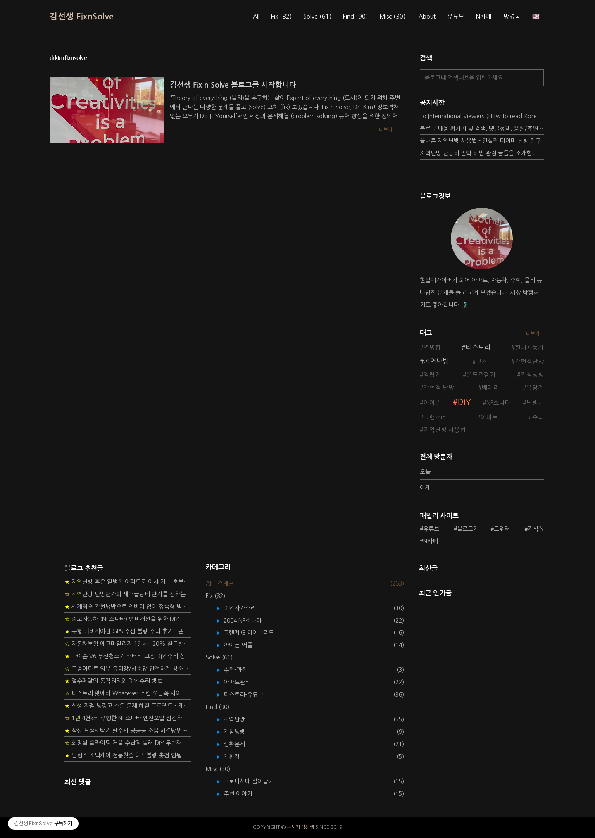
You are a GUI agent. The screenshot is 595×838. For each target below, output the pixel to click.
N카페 (484, 16)
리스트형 (399, 59)
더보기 (533, 333)
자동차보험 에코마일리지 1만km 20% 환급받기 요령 (127, 644)
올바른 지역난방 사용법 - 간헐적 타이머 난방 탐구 (480, 141)
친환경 (237, 756)
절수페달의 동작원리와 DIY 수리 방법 (113, 681)
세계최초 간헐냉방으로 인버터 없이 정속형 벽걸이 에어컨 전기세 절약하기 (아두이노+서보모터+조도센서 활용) (127, 606)
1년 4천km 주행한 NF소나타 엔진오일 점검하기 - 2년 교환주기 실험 (127, 718)
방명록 (512, 16)
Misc (392, 16)
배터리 (490, 387)
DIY (464, 402)
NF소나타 (498, 403)
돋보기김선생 (300, 827)
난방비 (535, 403)
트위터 (502, 529)
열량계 (432, 375)
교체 (482, 361)
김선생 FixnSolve (82, 16)
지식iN (536, 529)
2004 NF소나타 (248, 620)
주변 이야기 (244, 793)
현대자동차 (529, 347)
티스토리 (478, 347)
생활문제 (240, 744)
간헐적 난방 (439, 387)
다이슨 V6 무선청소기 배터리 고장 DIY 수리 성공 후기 (127, 656)
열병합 (432, 347)
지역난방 (436, 361)
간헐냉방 (532, 375)
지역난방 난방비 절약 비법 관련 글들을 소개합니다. (482, 153)
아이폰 (432, 403)
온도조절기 (480, 375)
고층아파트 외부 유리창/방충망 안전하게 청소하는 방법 (127, 668)
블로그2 (466, 529)
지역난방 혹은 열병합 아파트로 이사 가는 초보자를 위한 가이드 (127, 582)
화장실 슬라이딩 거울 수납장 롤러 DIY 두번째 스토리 (127, 743)
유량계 (535, 387)
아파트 (489, 417)
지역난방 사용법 (445, 430)
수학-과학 (241, 669)
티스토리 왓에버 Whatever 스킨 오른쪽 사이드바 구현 (127, 693)
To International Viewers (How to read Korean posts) (482, 116)
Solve (317, 16)
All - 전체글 (220, 583)
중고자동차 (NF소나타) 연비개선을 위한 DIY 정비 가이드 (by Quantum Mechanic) (127, 619)
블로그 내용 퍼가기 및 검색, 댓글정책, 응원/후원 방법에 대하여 (482, 128)
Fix (281, 16)
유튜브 (455, 16)
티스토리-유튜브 (249, 694)
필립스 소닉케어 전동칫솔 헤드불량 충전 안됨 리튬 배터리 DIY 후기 (127, 755)
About (427, 16)
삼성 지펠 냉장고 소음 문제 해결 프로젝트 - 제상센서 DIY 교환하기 (127, 706)
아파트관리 (243, 682)
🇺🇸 (536, 16)
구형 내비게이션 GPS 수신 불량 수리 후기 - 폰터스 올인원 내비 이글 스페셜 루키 (127, 631)
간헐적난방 (529, 361)
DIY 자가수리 (245, 608)
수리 (538, 417)
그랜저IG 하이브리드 (255, 632)
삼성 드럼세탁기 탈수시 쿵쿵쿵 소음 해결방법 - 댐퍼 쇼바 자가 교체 (127, 730)
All (256, 16)
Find (355, 16)
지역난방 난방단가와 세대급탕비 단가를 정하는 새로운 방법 (127, 594)
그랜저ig (435, 417)
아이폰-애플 (244, 645)
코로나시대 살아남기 (254, 781)
